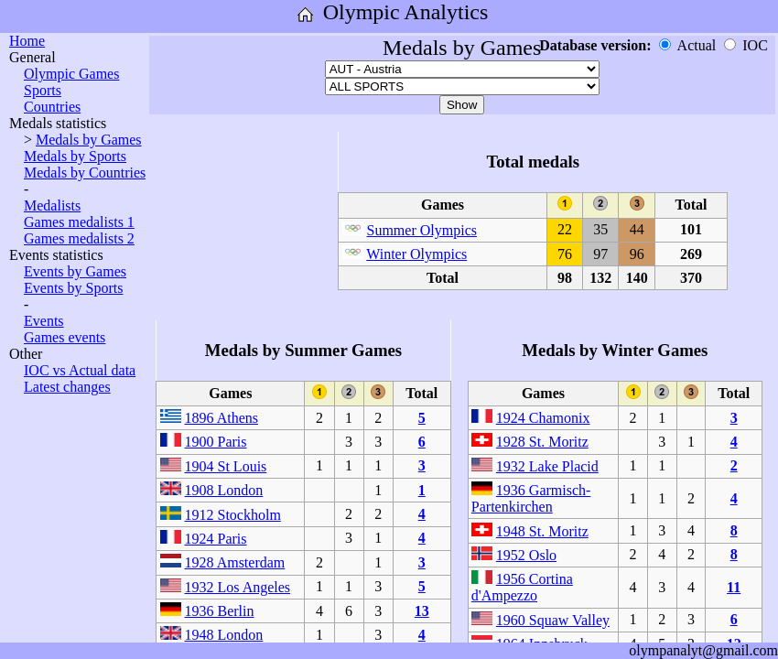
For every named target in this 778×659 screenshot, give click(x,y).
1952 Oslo (526, 555)
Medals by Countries (85, 172)
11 (733, 587)
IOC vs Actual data (79, 370)
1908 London (224, 490)
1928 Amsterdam (235, 562)
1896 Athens (221, 418)
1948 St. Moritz (542, 531)
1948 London (224, 635)
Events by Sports (73, 288)
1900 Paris (216, 441)
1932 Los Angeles (238, 587)
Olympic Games (71, 73)
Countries (52, 106)
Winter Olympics (416, 254)
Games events (64, 337)
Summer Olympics (422, 230)
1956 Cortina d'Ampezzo (522, 587)
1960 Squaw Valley (553, 620)
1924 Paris (216, 538)
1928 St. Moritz (542, 441)
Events (44, 321)
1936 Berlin (219, 611)
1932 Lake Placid (547, 466)
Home (27, 41)
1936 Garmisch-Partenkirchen (531, 498)
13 (422, 611)
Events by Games (75, 271)
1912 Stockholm (233, 515)
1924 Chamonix (543, 418)
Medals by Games (89, 139)
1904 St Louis (226, 466)
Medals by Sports (75, 156)
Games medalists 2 (79, 238)
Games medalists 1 (79, 222)
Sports (42, 90)
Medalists (52, 205)
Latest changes (67, 386)
